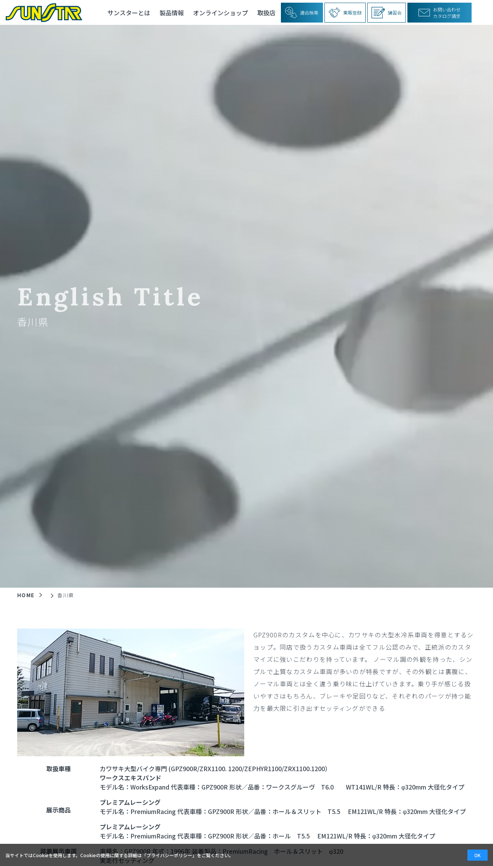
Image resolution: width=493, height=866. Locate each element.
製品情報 (171, 12)
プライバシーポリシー (169, 855)
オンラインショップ (220, 12)
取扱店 (266, 12)
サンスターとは (128, 12)
